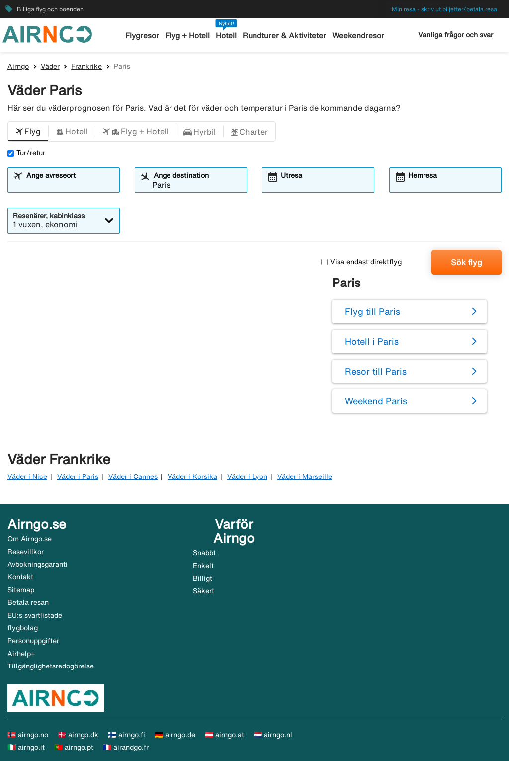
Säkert (203, 590)
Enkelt (203, 565)
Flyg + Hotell (188, 35)
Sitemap (20, 589)
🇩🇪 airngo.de (175, 734)
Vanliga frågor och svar (455, 34)
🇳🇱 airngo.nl (273, 734)
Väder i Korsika (192, 476)
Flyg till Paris (372, 311)
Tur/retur (26, 152)
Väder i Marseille (304, 476)
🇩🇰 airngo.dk (78, 734)
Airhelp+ (21, 653)
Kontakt (20, 576)
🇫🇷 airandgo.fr (126, 747)
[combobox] (69, 184)
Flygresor (143, 35)
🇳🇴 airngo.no (27, 734)
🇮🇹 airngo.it (26, 747)
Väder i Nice (27, 476)
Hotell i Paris (372, 341)
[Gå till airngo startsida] (47, 33)
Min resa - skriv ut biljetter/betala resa (444, 9)
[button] (28, 132)
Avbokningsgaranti (37, 564)
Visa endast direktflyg (361, 261)
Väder (50, 66)
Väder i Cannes (133, 476)
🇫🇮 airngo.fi (126, 734)
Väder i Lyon (247, 476)
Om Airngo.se (29, 538)
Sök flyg (466, 262)
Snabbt (204, 552)
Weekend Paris (376, 400)
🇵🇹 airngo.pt (73, 747)
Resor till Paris (376, 371)
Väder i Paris (77, 476)
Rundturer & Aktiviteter (284, 35)
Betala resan (28, 602)
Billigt (202, 578)
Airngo (18, 66)
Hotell (226, 35)
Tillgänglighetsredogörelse (50, 666)
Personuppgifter (33, 640)
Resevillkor (25, 551)
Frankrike (86, 66)
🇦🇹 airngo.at (224, 734)
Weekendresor (357, 35)
